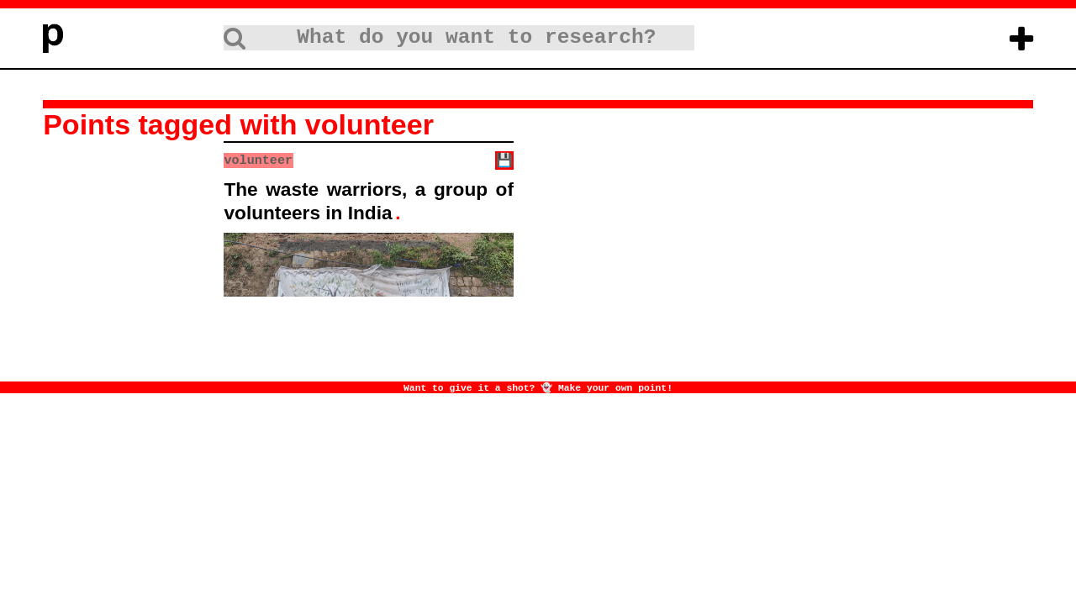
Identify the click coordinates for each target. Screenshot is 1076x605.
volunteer (258, 159)
